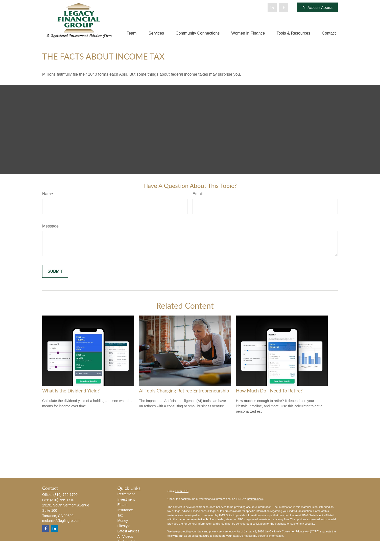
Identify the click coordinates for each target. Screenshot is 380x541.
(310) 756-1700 (65, 495)
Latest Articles (128, 531)
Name (47, 194)
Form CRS (181, 491)
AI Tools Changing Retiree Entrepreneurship (184, 390)
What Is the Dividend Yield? (71, 390)
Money (122, 521)
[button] (131, 33)
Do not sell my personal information (261, 535)
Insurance (125, 510)
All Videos (125, 536)
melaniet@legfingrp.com (61, 521)
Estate (122, 505)
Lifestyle (123, 526)
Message (50, 226)
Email (198, 194)
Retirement (126, 494)
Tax (120, 515)
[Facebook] (283, 7)
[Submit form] (55, 271)
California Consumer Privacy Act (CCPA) (294, 531)
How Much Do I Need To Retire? (269, 390)
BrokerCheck (255, 498)
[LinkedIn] (272, 7)
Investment (126, 499)
